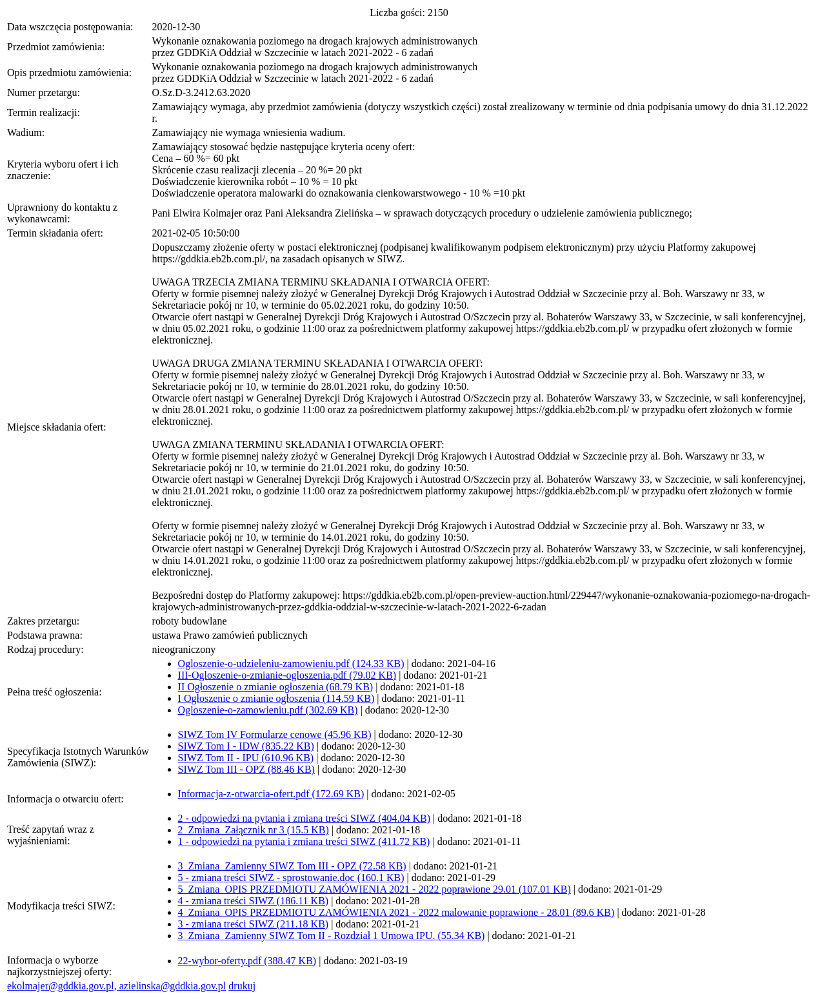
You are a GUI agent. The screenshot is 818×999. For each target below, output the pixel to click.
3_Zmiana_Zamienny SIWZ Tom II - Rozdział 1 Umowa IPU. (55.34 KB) (331, 935)
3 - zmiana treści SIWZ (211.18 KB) (253, 923)
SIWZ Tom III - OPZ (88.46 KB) (246, 769)
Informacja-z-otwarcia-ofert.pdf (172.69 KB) (271, 793)
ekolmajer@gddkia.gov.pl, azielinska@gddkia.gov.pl (116, 985)
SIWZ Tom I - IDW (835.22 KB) (246, 746)
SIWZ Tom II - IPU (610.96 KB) (246, 757)
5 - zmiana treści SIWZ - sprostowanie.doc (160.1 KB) (291, 877)
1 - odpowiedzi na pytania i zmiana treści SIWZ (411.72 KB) (304, 841)
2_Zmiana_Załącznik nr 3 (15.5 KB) (253, 829)
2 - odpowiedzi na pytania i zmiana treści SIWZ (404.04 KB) (304, 818)
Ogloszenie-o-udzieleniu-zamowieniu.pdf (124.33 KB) (291, 663)
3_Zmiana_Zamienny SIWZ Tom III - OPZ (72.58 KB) (292, 865)
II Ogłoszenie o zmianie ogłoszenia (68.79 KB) (276, 686)
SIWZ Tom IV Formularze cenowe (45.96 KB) (275, 734)
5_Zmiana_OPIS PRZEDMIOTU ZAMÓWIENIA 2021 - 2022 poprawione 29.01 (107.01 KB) (374, 889)
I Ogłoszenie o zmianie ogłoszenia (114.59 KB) (276, 698)
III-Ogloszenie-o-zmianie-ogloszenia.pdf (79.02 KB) (287, 675)
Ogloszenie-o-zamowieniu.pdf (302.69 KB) (268, 709)
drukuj (241, 985)
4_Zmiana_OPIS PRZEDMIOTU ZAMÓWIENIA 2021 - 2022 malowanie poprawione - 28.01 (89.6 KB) (396, 912)
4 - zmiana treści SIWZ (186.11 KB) (253, 900)
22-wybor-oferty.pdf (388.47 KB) (247, 960)
